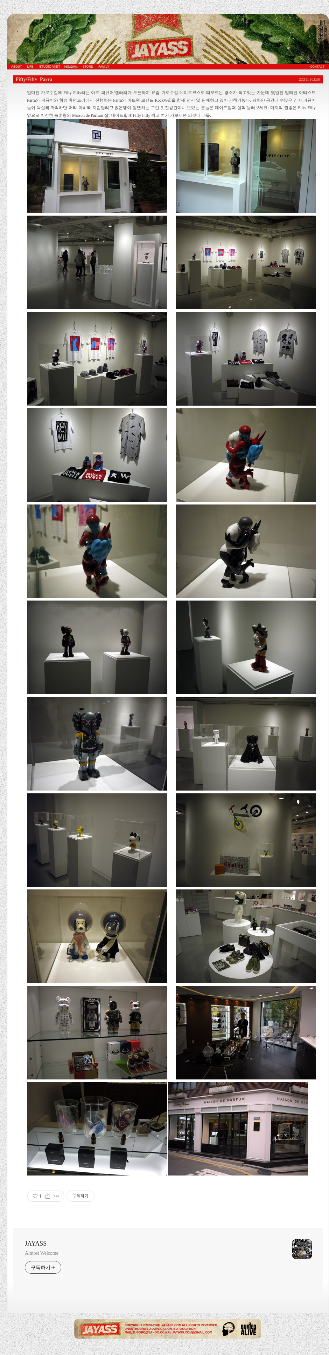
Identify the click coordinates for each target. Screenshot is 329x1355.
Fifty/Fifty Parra (34, 79)
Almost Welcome (41, 1253)
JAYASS (36, 1243)
